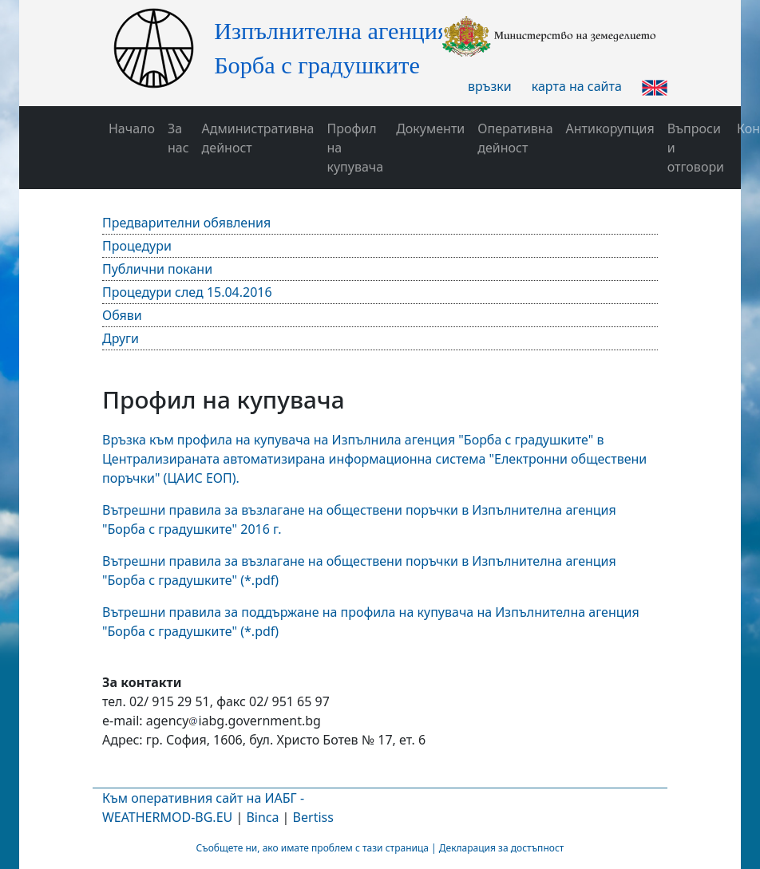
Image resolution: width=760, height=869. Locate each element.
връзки (490, 86)
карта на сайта (577, 86)
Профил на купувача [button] (355, 148)
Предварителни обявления (186, 222)
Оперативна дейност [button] (514, 138)
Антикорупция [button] (610, 128)
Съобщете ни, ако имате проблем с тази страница (312, 848)
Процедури (137, 246)
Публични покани (157, 269)
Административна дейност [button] (258, 138)
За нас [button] (178, 138)
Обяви (122, 315)
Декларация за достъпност (501, 848)
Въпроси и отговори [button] (695, 148)
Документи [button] (430, 128)
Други (120, 338)
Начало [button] (132, 128)
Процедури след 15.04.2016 (187, 292)
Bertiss (313, 817)
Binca (262, 817)
